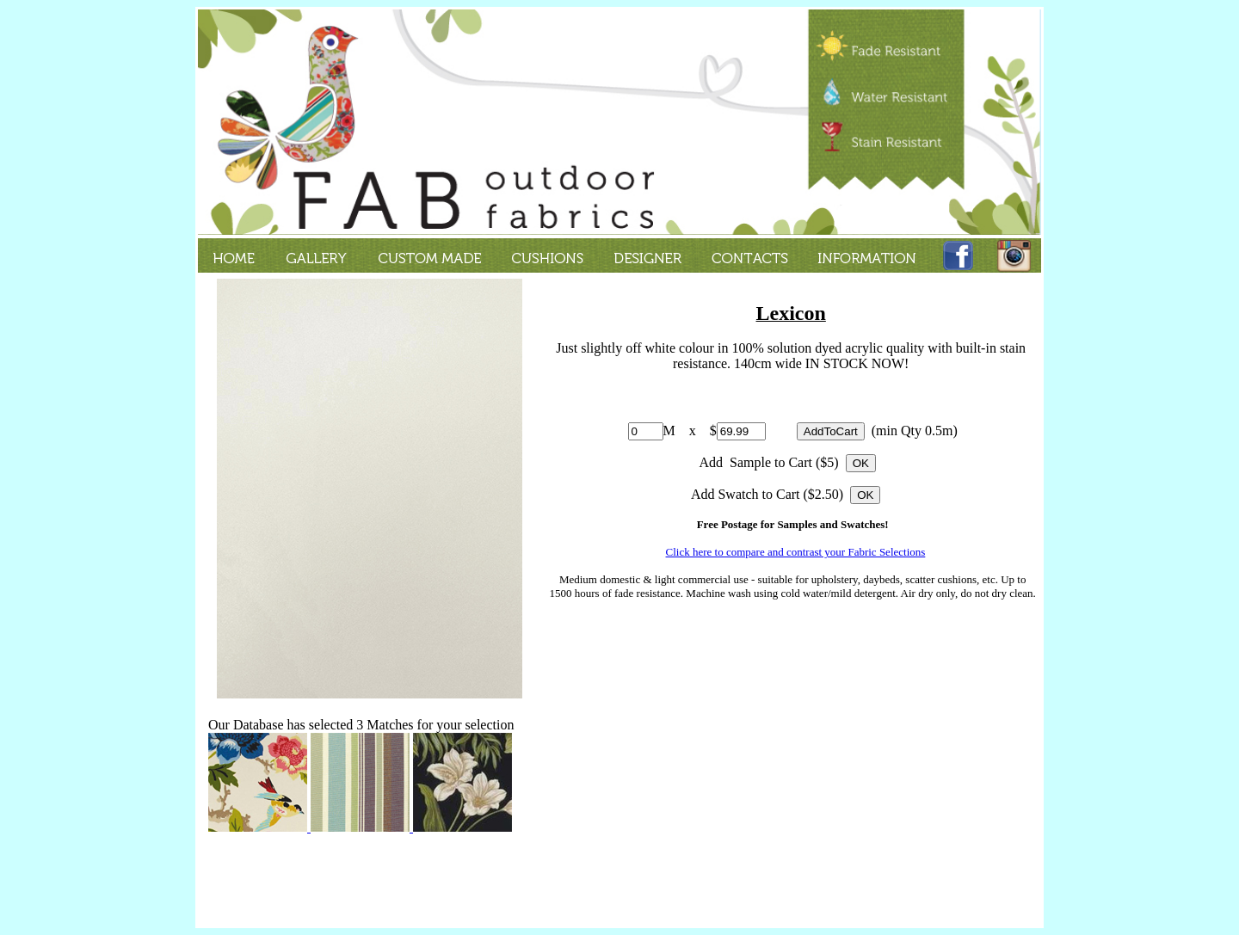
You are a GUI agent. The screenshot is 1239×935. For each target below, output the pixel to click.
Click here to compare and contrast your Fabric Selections (796, 551)
